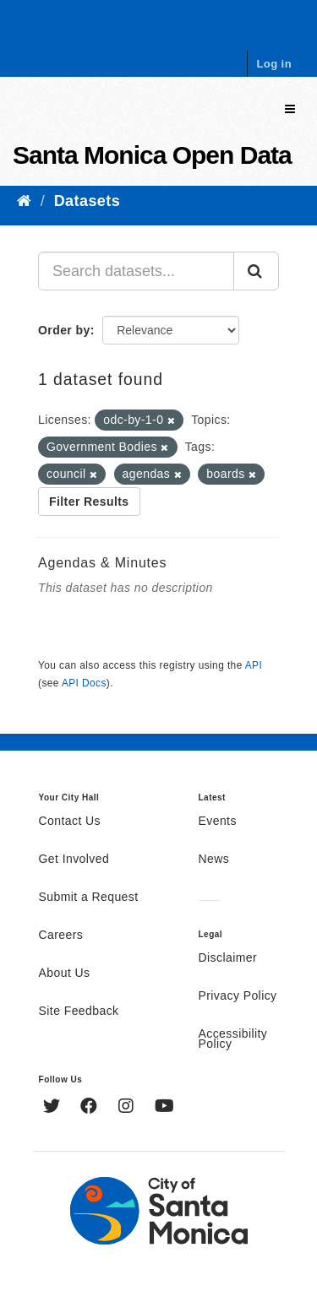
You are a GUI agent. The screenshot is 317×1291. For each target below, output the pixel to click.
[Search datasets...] (136, 271)
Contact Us (70, 821)
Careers (61, 935)
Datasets (87, 201)
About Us (64, 973)
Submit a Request (89, 897)
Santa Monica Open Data (152, 155)
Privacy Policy (238, 996)
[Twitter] (54, 1108)
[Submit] (256, 271)
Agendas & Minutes (102, 563)
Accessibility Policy (233, 1039)
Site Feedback (79, 1011)
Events (218, 821)
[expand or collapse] (290, 109)
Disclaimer (228, 958)
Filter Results (89, 501)
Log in (274, 63)
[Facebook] (91, 1108)
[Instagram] (128, 1108)
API (253, 665)
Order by (64, 330)
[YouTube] (164, 1108)
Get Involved (74, 859)
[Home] (24, 201)
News (214, 859)
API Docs (84, 683)
